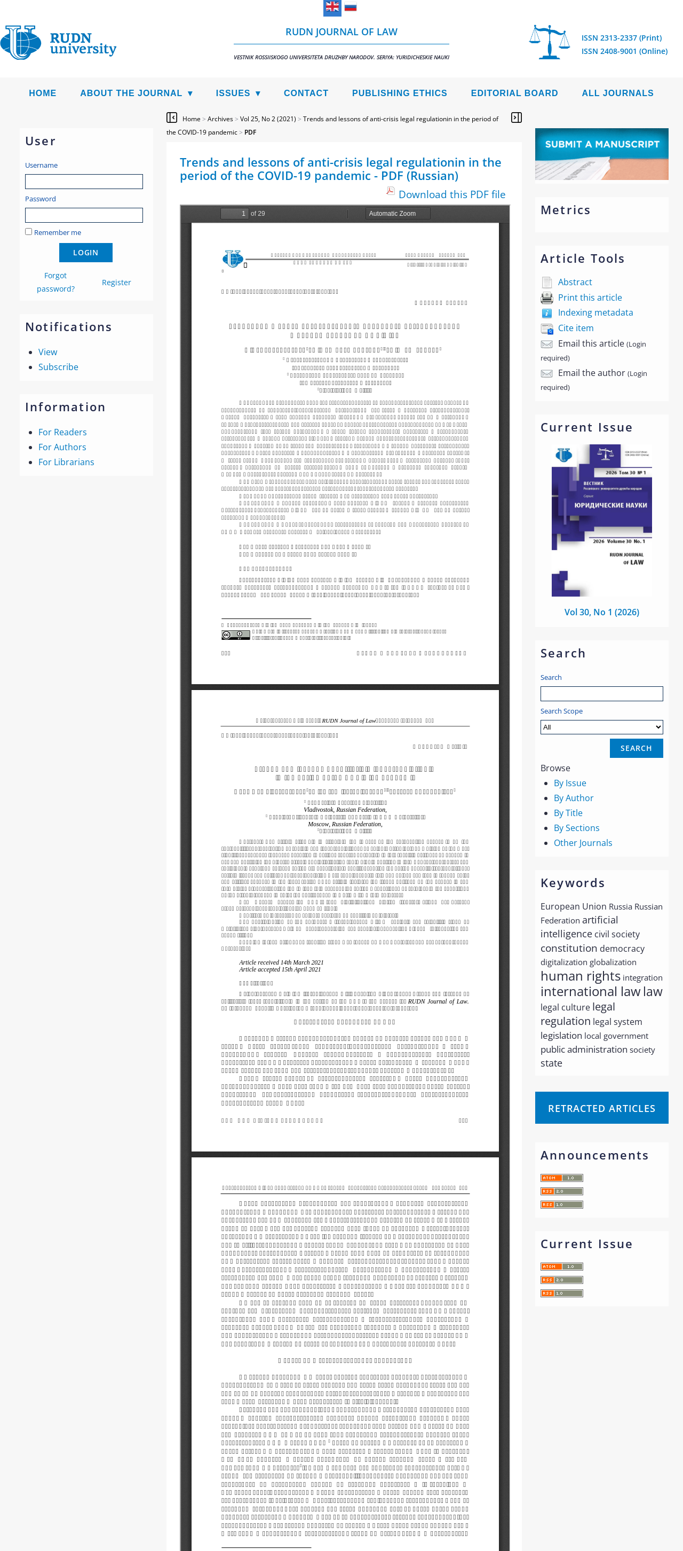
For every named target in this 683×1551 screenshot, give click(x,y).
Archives (220, 118)
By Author (574, 798)
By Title (568, 813)
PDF (250, 132)
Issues (233, 93)
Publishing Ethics (400, 93)
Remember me (57, 232)
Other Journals (583, 843)
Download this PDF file (452, 194)
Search (551, 677)
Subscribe (58, 367)
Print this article (590, 297)
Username (41, 165)
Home (43, 93)
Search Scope (602, 720)
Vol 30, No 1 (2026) (602, 612)
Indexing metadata (595, 312)
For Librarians (66, 462)
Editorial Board (515, 93)
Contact (306, 93)
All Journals (618, 93)
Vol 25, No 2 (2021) (268, 118)
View (47, 352)
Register (116, 282)
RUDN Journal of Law (341, 43)
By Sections (577, 828)
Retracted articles (602, 1108)
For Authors (62, 447)
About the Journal (131, 93)
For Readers (62, 432)
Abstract (575, 282)
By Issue (570, 783)
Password (40, 198)
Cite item (576, 328)
